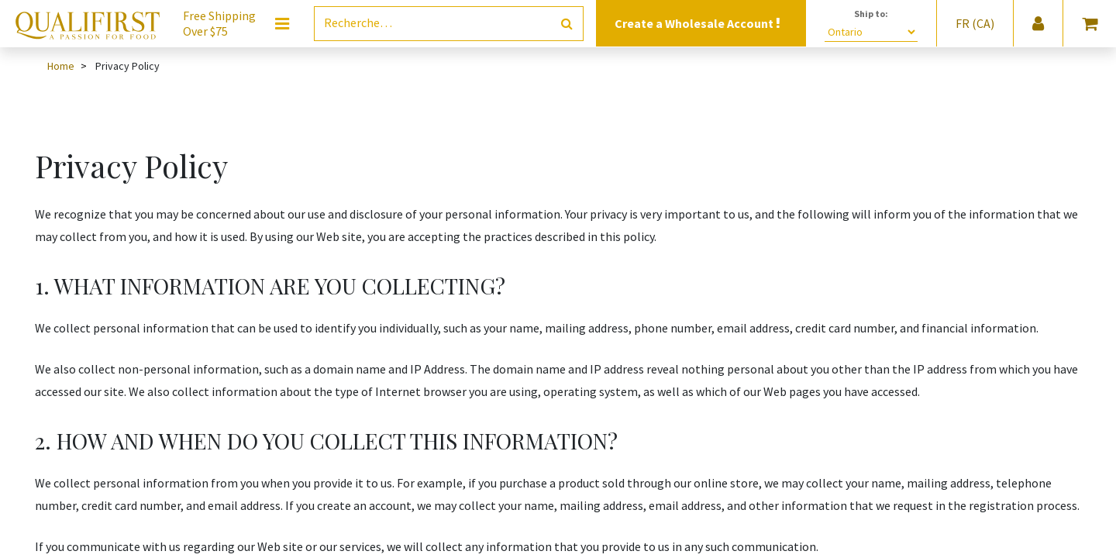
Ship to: (871, 13)
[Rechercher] (567, 23)
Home (60, 66)
